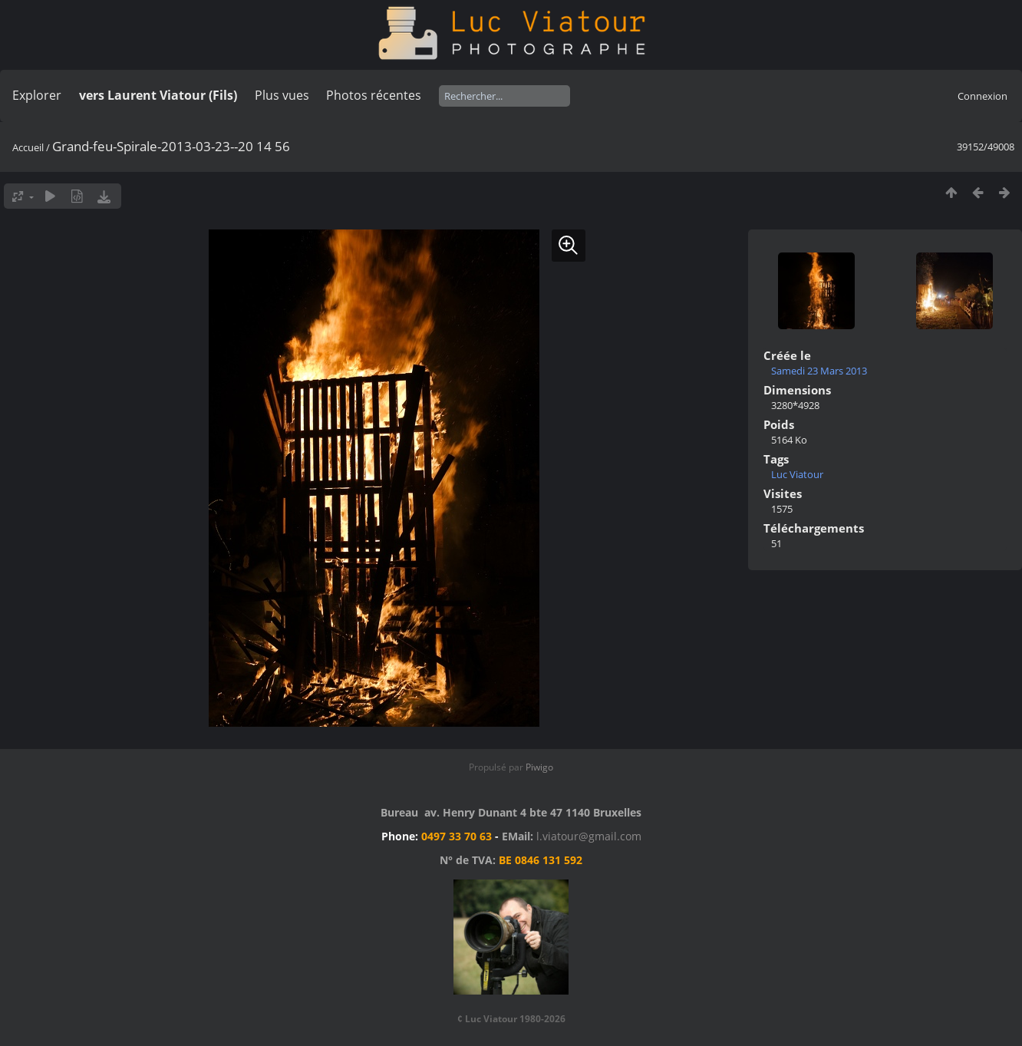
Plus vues (282, 95)
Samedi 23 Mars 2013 (819, 371)
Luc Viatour (797, 474)
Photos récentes (373, 95)
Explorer (36, 95)
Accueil (28, 147)
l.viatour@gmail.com (588, 836)
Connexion (982, 96)
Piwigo (539, 767)
